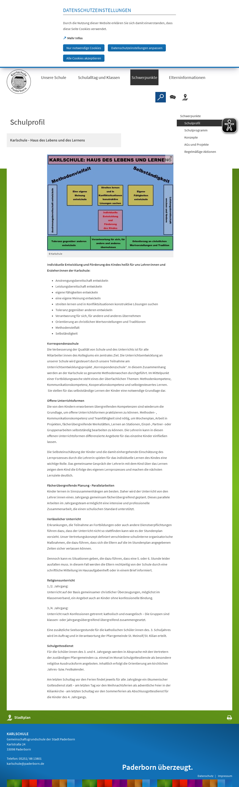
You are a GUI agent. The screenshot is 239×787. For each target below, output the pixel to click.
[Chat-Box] (173, 97)
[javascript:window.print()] (225, 718)
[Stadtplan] (185, 97)
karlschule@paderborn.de (25, 763)
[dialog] (119, 34)
